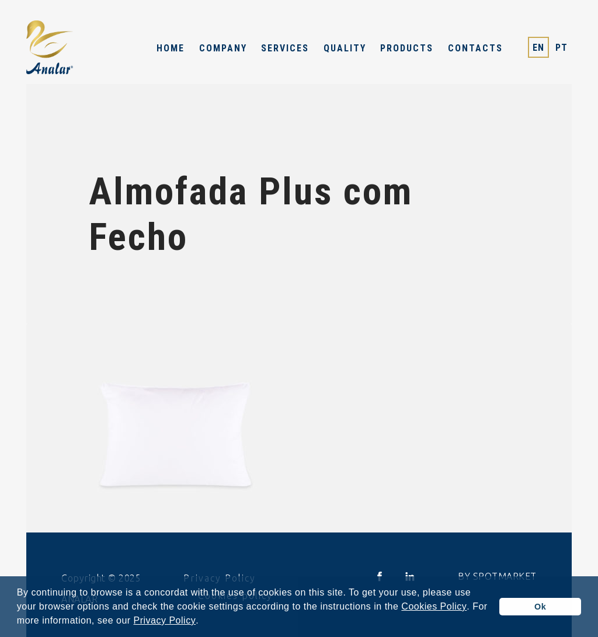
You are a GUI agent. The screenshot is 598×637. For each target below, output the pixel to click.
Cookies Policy (434, 606)
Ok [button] (540, 606)
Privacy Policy (165, 620)
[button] (203, 622)
